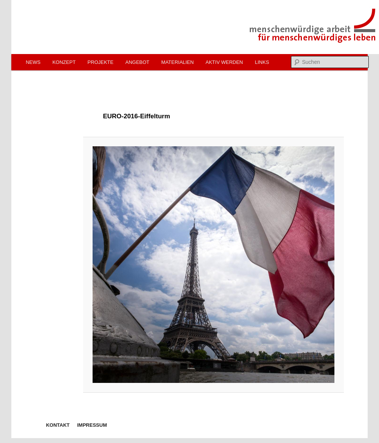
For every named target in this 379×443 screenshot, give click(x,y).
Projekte (101, 62)
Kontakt (58, 425)
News (33, 62)
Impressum (92, 425)
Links (262, 62)
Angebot (137, 62)
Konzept (64, 62)
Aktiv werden (224, 62)
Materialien (177, 62)
